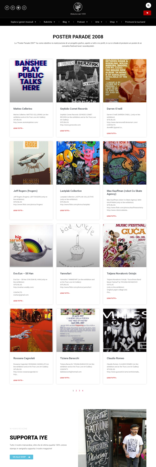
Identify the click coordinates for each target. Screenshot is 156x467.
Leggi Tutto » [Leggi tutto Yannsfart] (65, 293)
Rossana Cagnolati (24, 358)
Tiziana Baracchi (69, 358)
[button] (148, 5)
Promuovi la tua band (135, 22)
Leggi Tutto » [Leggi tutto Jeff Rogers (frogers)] (18, 210)
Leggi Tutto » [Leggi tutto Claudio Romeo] (112, 378)
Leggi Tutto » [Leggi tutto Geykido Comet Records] (65, 131)
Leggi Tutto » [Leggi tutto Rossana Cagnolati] (18, 380)
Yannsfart (65, 273)
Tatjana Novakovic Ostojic (121, 273)
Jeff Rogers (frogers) (25, 190)
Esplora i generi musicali (23, 22)
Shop (114, 22)
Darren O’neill (114, 108)
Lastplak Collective (71, 190)
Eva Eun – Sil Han (23, 273)
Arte (98, 22)
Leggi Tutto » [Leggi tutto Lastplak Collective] (65, 210)
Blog (66, 22)
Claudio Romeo (115, 358)
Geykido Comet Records (74, 108)
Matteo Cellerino (22, 108)
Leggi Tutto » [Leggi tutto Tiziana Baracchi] (65, 378)
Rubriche (49, 22)
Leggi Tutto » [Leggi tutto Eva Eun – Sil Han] (18, 301)
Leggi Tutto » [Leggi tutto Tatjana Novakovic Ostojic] (112, 298)
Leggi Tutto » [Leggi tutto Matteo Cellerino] (18, 128)
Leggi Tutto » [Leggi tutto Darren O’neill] (112, 133)
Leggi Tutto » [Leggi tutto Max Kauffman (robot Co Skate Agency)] (112, 216)
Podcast (82, 22)
